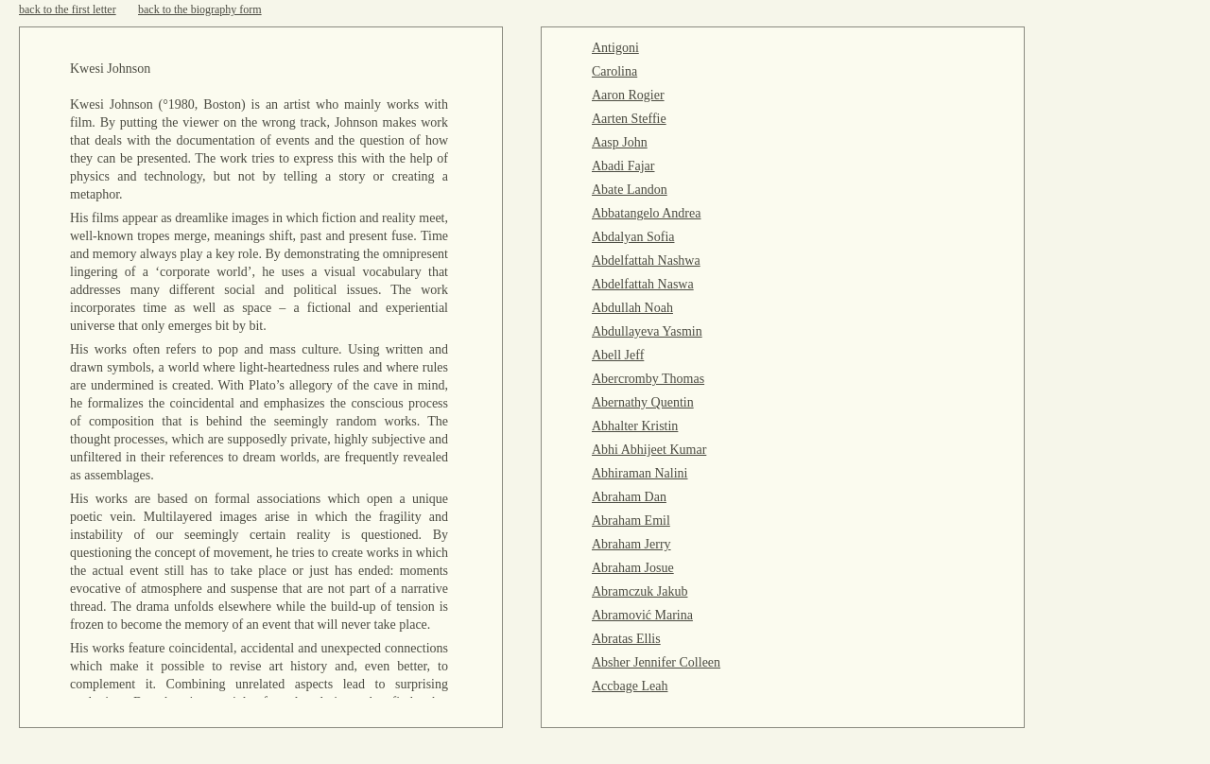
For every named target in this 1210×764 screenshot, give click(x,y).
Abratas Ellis (626, 639)
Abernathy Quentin (643, 402)
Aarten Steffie (629, 119)
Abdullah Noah (632, 308)
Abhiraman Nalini (639, 473)
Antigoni (615, 48)
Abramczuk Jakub (639, 591)
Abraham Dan (629, 497)
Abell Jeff (618, 355)
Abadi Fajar (623, 166)
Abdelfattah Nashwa (646, 260)
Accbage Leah (629, 686)
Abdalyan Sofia (633, 237)
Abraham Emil (631, 520)
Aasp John (620, 142)
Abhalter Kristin (635, 426)
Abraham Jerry (631, 544)
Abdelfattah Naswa (643, 284)
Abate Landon (629, 189)
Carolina (614, 71)
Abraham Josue (633, 568)
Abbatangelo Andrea (646, 213)
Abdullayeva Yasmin (647, 331)
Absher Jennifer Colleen (656, 662)
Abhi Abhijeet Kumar (649, 450)
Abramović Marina (642, 615)
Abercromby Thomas (648, 379)
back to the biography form (200, 9)
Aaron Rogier (628, 95)
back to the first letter (67, 9)
